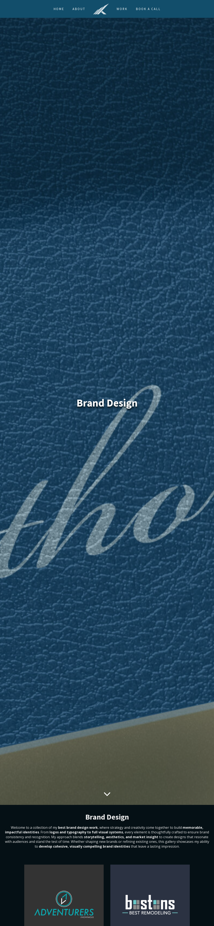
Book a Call (148, 9)
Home (59, 9)
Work (122, 9)
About (79, 9)
